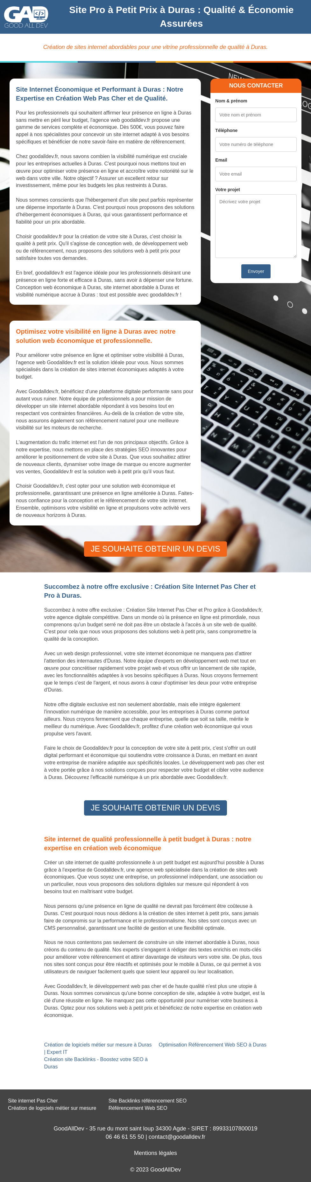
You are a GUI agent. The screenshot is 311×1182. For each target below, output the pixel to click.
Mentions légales (155, 1153)
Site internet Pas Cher (33, 1100)
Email (221, 160)
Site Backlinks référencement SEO (148, 1100)
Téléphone (226, 130)
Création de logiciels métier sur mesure (52, 1108)
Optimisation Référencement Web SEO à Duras (213, 1044)
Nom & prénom (231, 100)
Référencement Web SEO (138, 1108)
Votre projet (227, 189)
